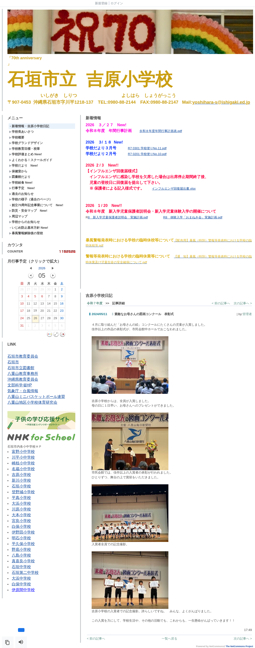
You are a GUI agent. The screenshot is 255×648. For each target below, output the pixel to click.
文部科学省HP (19, 385)
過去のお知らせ (21, 194)
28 (35, 290)
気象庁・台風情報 (22, 391)
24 (22, 319)
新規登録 (101, 3)
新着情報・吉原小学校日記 (29, 126)
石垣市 (13, 362)
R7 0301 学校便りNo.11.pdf (147, 148)
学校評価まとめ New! (25, 154)
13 (42, 304)
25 (28, 319)
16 (61, 304)
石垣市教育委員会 (22, 356)
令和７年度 (94, 303)
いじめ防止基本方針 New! (28, 227)
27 (28, 290)
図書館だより (19, 177)
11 (28, 304)
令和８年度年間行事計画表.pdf (160, 131)
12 (35, 304)
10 (22, 304)
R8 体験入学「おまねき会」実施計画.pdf (192, 217)
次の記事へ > (243, 303)
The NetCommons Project (239, 646)
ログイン (117, 3)
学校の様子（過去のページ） (30, 199)
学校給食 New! (21, 182)
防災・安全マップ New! (28, 210)
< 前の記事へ (221, 303)
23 (61, 312)
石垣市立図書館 (20, 368)
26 (22, 290)
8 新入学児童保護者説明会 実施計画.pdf (118, 217)
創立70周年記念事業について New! (36, 205)
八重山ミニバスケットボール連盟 (36, 397)
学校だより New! (23, 165)
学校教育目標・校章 (24, 148)
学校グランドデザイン (26, 143)
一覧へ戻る (169, 638)
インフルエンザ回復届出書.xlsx (174, 188)
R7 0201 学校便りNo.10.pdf (147, 154)
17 (22, 312)
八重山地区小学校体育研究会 (32, 402)
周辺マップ (18, 216)
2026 (41, 268)
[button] (7, 642)
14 (48, 304)
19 (35, 311)
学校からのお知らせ (24, 222)
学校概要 (16, 137)
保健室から (18, 171)
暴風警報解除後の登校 (26, 233)
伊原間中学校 (23, 590)
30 (48, 290)
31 (22, 327)
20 (42, 312)
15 (55, 304)
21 (48, 312)
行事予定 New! (22, 188)
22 (55, 312)
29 (42, 290)
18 (28, 312)
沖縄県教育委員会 (22, 379)
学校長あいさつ (21, 131)
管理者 (247, 314)
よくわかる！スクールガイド (30, 160)
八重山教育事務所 (22, 374)
